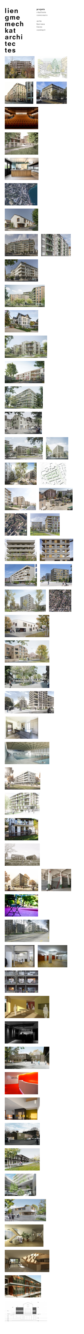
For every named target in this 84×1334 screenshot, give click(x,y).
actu (39, 21)
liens (39, 27)
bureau (41, 24)
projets (41, 9)
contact (41, 30)
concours (42, 15)
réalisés (41, 12)
